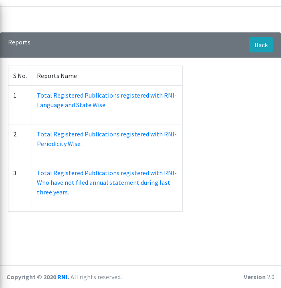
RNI (62, 277)
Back (261, 45)
